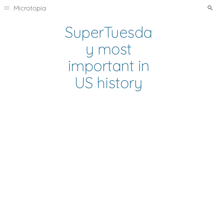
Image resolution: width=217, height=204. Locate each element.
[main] (108, 57)
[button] (7, 8)
